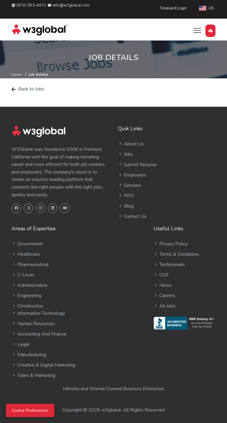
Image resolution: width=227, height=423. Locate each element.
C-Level (23, 275)
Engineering (26, 295)
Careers (164, 295)
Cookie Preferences (30, 410)
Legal (20, 344)
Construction (27, 306)
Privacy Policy (170, 244)
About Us (131, 144)
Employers (132, 175)
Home (17, 74)
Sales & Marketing (33, 375)
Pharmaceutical (30, 264)
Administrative (29, 285)
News (162, 285)
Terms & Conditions (176, 254)
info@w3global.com (69, 5)
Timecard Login (173, 8)
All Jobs (164, 306)
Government (27, 244)
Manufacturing (29, 354)
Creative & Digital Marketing (43, 365)
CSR (160, 275)
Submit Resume (137, 164)
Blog (126, 206)
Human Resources (33, 323)
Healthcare (26, 254)
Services (129, 185)
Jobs (125, 154)
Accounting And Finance (39, 334)
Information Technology (38, 313)
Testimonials (169, 264)
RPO (126, 195)
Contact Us (132, 216)
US (206, 8)
